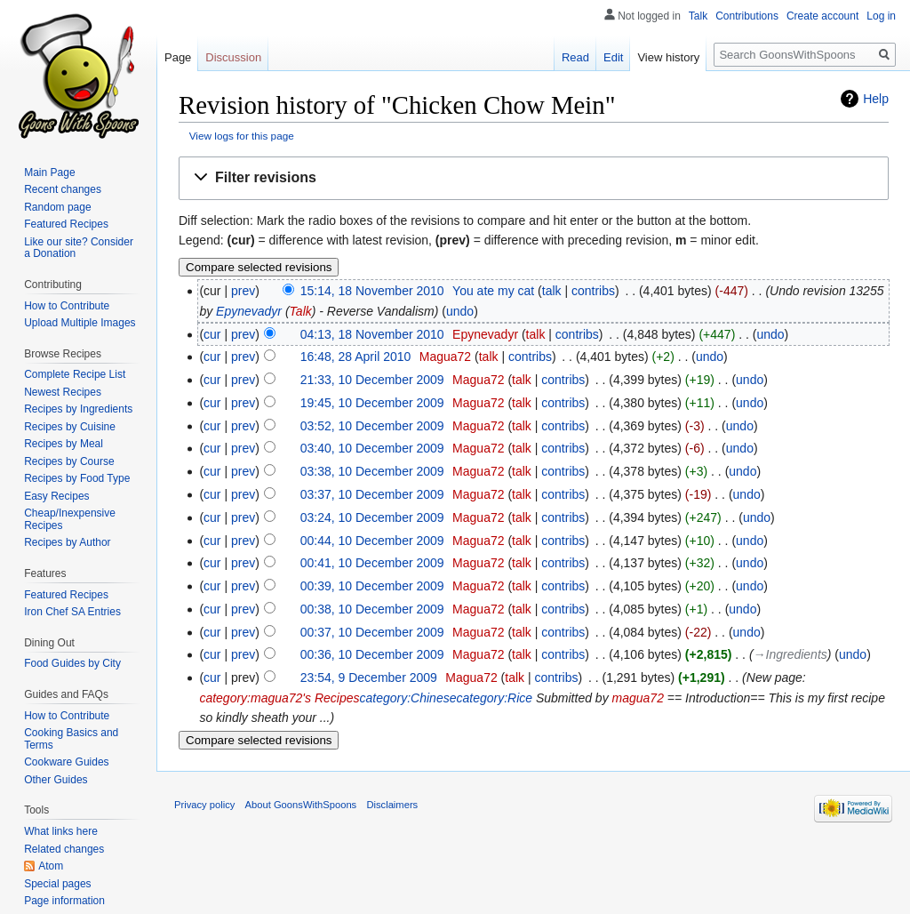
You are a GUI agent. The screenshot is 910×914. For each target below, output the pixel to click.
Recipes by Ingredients (78, 409)
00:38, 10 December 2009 (372, 609)
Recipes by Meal (63, 443)
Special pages (57, 884)
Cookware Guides (66, 762)
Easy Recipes (56, 496)
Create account (822, 16)
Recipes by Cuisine (70, 427)
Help (876, 99)
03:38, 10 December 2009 (372, 471)
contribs (593, 291)
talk (552, 291)
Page (177, 57)
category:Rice (494, 698)
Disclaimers (392, 804)
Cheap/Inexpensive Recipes (70, 519)
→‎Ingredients (790, 654)
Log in (881, 16)
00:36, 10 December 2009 (372, 654)
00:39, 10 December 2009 (372, 586)
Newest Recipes (62, 392)
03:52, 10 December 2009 (372, 426)
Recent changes (62, 189)
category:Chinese (408, 698)
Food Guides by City (72, 663)
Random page (57, 207)
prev (243, 291)
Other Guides (55, 780)
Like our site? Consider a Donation (78, 248)
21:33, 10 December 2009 (372, 380)
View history (668, 57)
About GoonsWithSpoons (301, 804)
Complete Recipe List (74, 374)
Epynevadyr (249, 311)
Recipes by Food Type (77, 478)
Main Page (49, 172)
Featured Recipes (66, 224)
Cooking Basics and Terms (71, 738)
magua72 (638, 698)
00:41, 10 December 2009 (372, 563)
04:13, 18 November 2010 (372, 334)
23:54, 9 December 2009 (368, 677)
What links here (61, 831)
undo (460, 311)
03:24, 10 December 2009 (372, 517)
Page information (64, 900)
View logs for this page (241, 135)
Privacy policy (204, 804)
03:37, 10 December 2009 (372, 494)
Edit (613, 57)
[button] (534, 178)
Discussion (233, 57)
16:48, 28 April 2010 (355, 356)
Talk (301, 311)
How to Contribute (66, 306)
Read (575, 57)
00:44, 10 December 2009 (372, 540)
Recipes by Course (69, 461)
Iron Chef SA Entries (72, 611)
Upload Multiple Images (79, 323)
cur (212, 334)
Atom (50, 866)
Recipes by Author (67, 542)
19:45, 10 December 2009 (372, 403)
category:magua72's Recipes (279, 698)
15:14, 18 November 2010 (372, 291)
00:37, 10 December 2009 (372, 632)
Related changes (64, 849)
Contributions (746, 16)
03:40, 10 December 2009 (372, 448)
